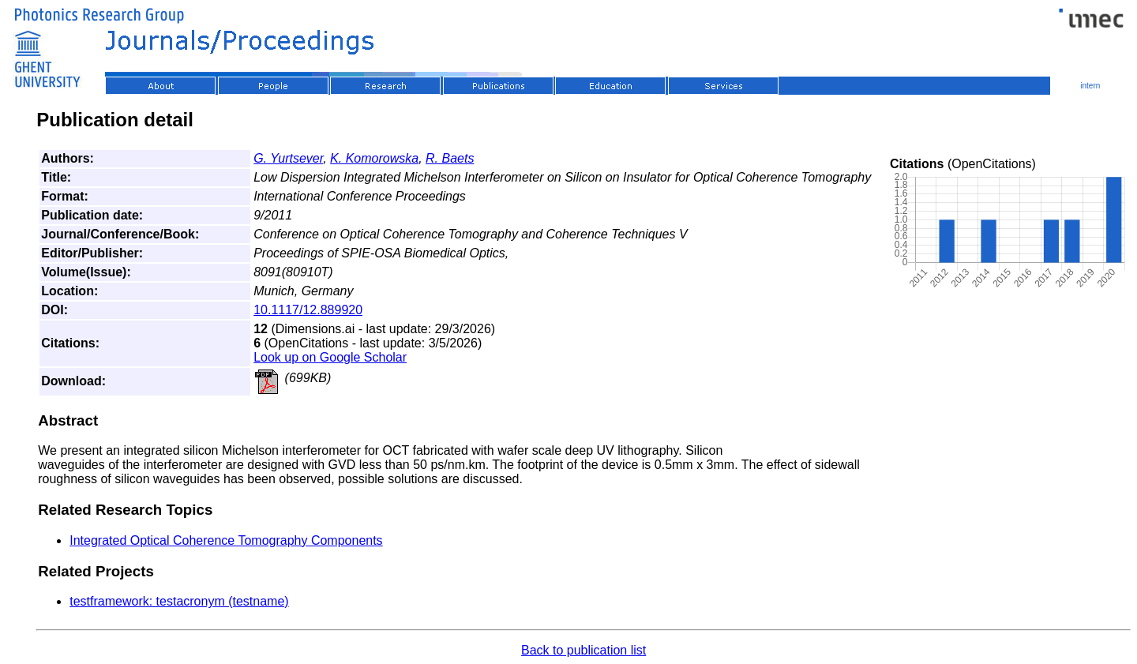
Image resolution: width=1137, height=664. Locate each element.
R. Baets (450, 158)
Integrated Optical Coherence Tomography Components (225, 540)
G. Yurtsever (288, 158)
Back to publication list (583, 650)
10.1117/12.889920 (307, 310)
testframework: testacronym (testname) (178, 601)
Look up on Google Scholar (330, 357)
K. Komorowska (374, 158)
